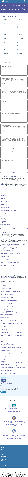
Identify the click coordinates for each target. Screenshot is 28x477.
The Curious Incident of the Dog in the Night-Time (9, 210)
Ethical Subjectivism (3, 204)
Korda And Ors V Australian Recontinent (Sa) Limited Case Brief (11, 253)
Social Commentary (3, 190)
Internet (20, 30)
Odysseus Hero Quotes (4, 329)
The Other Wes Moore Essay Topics (6, 263)
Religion (6, 45)
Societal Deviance (3, 193)
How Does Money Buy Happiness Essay (7, 296)
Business (20, 19)
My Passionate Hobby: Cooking (5, 302)
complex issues (11, 277)
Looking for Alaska (3, 212)
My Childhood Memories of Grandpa (6, 311)
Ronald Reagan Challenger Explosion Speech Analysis (9, 312)
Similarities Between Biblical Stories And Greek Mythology (10, 324)
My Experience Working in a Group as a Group (8, 300)
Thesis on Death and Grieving (5, 368)
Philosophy (7, 42)
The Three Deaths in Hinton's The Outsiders (8, 305)
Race (1, 192)
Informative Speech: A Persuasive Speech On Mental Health (10, 347)
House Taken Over (3, 219)
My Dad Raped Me (3, 286)
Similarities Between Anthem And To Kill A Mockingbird (10, 248)
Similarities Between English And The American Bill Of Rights (11, 332)
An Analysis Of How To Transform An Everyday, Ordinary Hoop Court (12, 358)
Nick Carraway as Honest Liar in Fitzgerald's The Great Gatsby (11, 323)
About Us (2, 449)
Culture (6, 23)
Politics (6, 30)
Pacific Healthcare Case (4, 259)
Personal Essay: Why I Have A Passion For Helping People (10, 291)
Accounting (7, 19)
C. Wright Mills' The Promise (5, 318)
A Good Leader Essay (4, 343)
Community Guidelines (4, 457)
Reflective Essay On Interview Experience (7, 370)
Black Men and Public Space (5, 213)
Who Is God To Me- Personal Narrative (7, 344)
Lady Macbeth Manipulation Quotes (6, 250)
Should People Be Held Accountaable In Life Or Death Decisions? (11, 330)
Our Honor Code (3, 459)
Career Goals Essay (3, 195)
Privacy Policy (2, 460)
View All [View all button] (14, 57)
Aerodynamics (2, 198)
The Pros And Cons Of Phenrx (5, 299)
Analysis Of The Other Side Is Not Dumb (7, 314)
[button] (1, 1)
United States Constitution (5, 203)
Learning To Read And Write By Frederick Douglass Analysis (10, 321)
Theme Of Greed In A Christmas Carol (7, 294)
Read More (4, 71)
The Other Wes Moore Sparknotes (6, 245)
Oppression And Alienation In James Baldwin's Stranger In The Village (12, 244)
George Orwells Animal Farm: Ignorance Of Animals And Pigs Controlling (13, 367)
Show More (14, 172)
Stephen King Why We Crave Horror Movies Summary (9, 349)
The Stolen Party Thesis (4, 256)
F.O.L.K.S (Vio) (2, 341)
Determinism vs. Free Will (4, 207)
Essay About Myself (3, 283)
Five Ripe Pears (3, 221)
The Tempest (2, 225)
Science (20, 45)
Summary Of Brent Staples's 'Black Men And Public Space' (10, 327)
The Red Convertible (4, 216)
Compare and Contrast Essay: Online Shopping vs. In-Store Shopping (12, 356)
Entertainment (21, 38)
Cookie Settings (3, 463)
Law (6, 34)
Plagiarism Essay (3, 346)
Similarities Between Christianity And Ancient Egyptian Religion (11, 362)
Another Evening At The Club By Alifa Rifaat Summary (9, 353)
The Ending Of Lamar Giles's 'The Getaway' (7, 260)
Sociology (20, 53)
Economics (20, 23)
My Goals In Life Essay (4, 290)
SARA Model (2, 197)
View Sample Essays (6, 62)
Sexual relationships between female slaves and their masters (11, 335)
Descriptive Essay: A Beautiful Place (6, 303)
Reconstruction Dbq (3, 257)
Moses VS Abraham (3, 361)
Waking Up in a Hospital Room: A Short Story (8, 320)
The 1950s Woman (3, 326)
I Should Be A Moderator (4, 293)
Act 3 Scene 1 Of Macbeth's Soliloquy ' (7, 317)
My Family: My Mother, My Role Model (7, 359)
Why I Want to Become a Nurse (5, 338)
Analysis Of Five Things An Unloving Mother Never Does (10, 308)
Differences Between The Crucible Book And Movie (9, 371)
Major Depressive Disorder (5, 201)
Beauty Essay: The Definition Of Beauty (7, 340)
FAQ (1, 452)
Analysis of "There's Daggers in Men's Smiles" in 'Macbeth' (10, 309)
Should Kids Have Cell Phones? (5, 315)
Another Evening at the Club (5, 224)
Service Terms (2, 461)
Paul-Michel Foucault (4, 209)
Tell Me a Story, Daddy (4, 285)
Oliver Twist (2, 215)
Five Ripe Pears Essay (4, 355)
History (6, 49)
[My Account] (25, 1)
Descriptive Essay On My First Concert (7, 336)
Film (6, 38)
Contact (1, 450)
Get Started (3, 391)
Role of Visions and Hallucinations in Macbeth (8, 373)
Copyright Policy (3, 456)
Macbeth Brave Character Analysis (6, 364)
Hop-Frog (2, 222)
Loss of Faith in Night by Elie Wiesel (6, 297)
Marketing (20, 34)
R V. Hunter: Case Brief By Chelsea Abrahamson (8, 247)
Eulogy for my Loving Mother (5, 350)
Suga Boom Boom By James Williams (6, 288)
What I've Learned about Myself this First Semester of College (11, 352)
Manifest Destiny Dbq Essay (5, 251)
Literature (6, 53)
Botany (1, 200)
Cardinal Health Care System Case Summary (8, 265)
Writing (20, 49)
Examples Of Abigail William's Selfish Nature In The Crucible (10, 262)
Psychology (20, 42)
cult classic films (13, 183)
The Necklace (2, 218)
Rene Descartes (3, 206)
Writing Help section (10, 386)
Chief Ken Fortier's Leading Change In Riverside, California (10, 254)
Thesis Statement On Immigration (6, 333)
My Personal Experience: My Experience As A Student (9, 365)
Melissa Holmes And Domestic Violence (7, 306)
